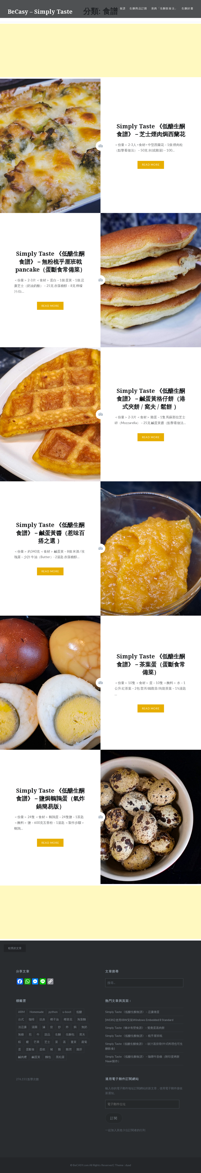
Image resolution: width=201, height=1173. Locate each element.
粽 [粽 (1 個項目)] (19, 1041)
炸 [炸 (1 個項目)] (67, 1027)
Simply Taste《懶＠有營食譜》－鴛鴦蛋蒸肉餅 (135, 1027)
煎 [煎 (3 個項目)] (30, 1034)
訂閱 (113, 1118)
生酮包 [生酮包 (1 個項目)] (70, 1034)
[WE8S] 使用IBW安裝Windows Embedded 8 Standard (139, 1020)
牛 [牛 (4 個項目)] (38, 1034)
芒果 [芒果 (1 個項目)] (36, 1041)
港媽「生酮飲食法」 (164, 8)
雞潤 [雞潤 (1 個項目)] (69, 1049)
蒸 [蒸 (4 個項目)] (64, 1041)
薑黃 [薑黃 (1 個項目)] (73, 1041)
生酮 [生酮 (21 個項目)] (58, 1034)
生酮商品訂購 (138, 8)
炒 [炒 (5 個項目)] (59, 1027)
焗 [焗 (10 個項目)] (75, 1027)
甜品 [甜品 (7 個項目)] (47, 1034)
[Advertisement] (100, 50)
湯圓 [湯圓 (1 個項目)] (34, 1027)
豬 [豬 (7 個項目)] (51, 1049)
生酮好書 (187, 8)
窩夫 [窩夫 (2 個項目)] (82, 1034)
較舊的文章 (15, 948)
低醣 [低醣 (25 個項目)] (79, 1012)
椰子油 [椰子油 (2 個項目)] (54, 1019)
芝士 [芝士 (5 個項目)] (47, 1041)
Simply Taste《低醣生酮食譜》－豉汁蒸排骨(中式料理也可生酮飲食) (144, 1046)
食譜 (123, 8)
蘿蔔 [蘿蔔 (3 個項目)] (84, 1041)
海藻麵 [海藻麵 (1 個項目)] (81, 1019)
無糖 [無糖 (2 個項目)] (21, 1034)
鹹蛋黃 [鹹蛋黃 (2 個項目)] (36, 1057)
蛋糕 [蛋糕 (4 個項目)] (42, 1049)
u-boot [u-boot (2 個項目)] (67, 1012)
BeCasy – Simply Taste (40, 11)
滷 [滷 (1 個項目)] (43, 1027)
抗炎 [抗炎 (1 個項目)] (42, 1019)
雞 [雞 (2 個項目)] (59, 1049)
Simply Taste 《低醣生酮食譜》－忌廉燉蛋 (132, 1012)
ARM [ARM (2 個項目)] (21, 1012)
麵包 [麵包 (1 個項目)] (48, 1057)
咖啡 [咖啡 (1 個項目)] (32, 1019)
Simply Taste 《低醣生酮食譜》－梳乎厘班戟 (133, 1035)
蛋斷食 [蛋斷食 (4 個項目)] (30, 1049)
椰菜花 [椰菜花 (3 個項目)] (68, 1019)
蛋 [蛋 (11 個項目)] (19, 1049)
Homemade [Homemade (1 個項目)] (37, 1012)
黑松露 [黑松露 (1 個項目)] (60, 1057)
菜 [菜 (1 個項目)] (56, 1041)
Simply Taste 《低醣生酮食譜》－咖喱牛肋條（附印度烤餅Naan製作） (142, 1059)
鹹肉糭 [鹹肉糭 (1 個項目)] (22, 1057)
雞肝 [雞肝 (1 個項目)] (79, 1049)
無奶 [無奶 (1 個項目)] (84, 1027)
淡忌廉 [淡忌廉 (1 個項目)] (22, 1027)
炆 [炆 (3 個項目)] (51, 1027)
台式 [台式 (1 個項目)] (21, 1019)
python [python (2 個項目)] (53, 1012)
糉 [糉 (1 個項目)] (27, 1041)
